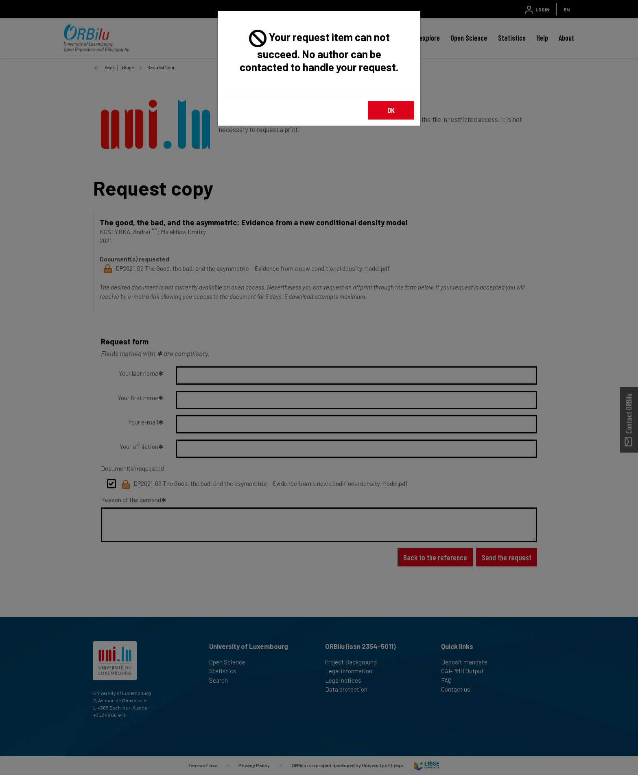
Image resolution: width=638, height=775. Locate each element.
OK (391, 110)
